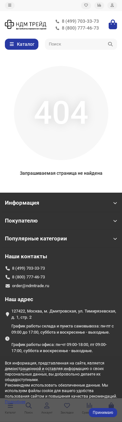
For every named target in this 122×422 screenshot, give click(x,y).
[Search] (81, 44)
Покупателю (61, 220)
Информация (61, 202)
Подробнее (15, 402)
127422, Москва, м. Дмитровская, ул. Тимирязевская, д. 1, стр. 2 (63, 314)
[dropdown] (10, 5)
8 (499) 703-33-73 (76, 21)
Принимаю (103, 412)
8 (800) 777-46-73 (76, 28)
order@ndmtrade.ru (30, 285)
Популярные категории (61, 238)
